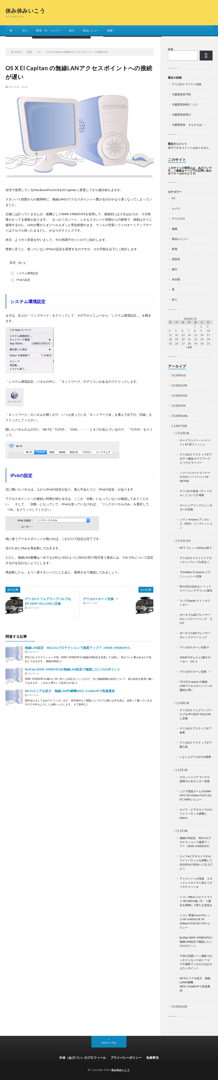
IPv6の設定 (20, 280)
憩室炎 (176, 259)
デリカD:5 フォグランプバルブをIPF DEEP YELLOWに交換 (196, 714)
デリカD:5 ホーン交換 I (100, 599)
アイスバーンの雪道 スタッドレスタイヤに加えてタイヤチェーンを (196, 882)
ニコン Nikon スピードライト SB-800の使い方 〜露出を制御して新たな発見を (196, 901)
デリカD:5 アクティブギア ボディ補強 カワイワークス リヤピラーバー (196, 458)
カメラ (176, 208)
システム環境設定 (24, 273)
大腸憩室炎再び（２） (185, 104)
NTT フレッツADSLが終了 (196, 547)
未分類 (176, 279)
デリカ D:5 (178, 218)
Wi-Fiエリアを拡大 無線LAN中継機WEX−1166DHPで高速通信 (70, 691)
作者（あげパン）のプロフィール (82, 1057)
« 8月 (189, 347)
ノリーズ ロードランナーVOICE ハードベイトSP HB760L (195, 477)
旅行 (71, 30)
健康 (110, 30)
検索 (170, 49)
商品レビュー (91, 30)
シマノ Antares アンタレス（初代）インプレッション (196, 523)
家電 (174, 249)
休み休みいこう (25, 10)
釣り (25, 30)
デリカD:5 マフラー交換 (186, 84)
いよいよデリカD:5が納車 (195, 756)
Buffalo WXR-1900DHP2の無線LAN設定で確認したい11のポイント (72, 669)
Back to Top (109, 1042)
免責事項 (152, 1057)
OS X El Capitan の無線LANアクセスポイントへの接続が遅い (196, 685)
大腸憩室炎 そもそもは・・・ (191, 124)
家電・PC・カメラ (47, 30)
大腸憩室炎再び (181, 114)
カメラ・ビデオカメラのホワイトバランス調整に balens (196, 813)
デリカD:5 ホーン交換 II (194, 647)
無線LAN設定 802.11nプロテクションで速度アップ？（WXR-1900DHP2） (78, 647)
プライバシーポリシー (126, 1057)
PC (26, 87)
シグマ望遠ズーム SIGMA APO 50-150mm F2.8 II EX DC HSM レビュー (195, 795)
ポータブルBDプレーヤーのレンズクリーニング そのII (196, 619)
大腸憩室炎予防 (181, 94)
